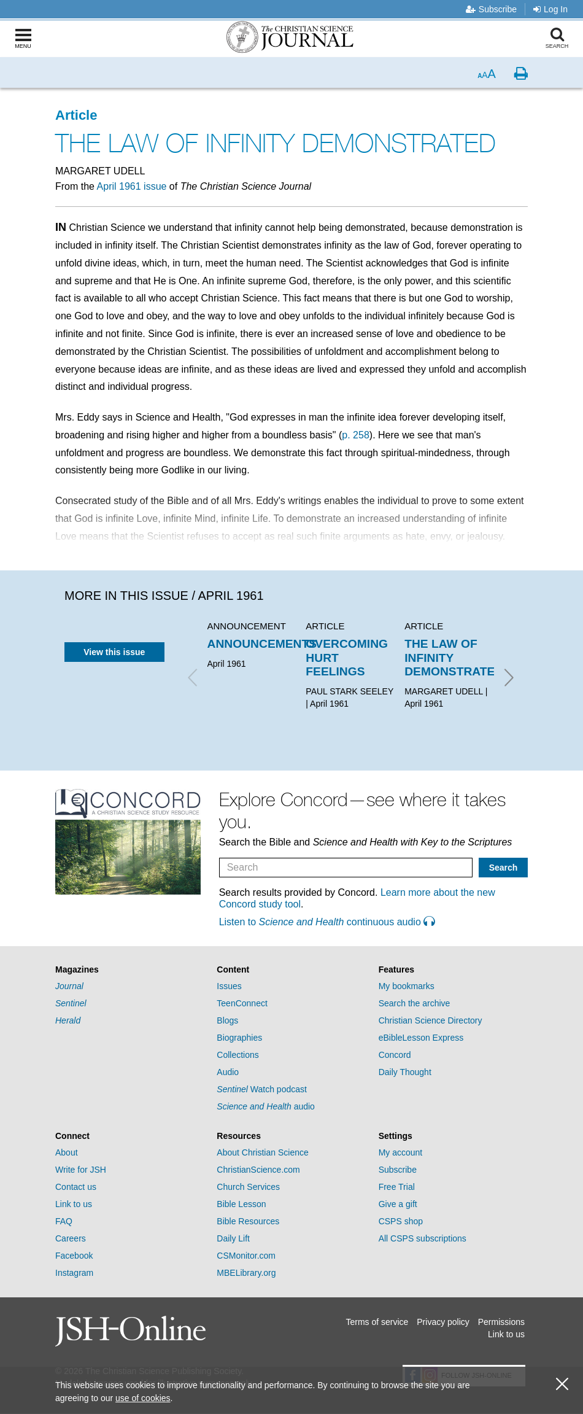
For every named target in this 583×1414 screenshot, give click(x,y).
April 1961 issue (132, 186)
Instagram (74, 1273)
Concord (395, 1055)
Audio (228, 1072)
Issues (229, 986)
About (66, 1152)
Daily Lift (233, 1238)
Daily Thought (405, 1072)
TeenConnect (242, 1003)
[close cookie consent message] (562, 1384)
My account (401, 1152)
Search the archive (414, 1003)
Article (76, 115)
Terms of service (377, 1322)
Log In (550, 9)
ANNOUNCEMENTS (262, 643)
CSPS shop (401, 1221)
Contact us (75, 1187)
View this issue (114, 652)
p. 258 (355, 435)
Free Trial (397, 1187)
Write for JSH (80, 1170)
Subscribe (491, 9)
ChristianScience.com (258, 1170)
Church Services (248, 1187)
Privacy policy (443, 1322)
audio (266, 1106)
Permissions (501, 1322)
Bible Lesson (241, 1204)
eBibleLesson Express (421, 1038)
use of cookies (143, 1398)
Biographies (239, 1038)
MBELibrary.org (246, 1273)
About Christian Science (262, 1152)
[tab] (129, 970)
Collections (237, 1055)
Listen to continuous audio (327, 922)
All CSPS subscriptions (422, 1238)
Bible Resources (248, 1221)
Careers (70, 1238)
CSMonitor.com (246, 1256)
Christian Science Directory (430, 1020)
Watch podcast (262, 1089)
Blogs (227, 1020)
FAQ (63, 1221)
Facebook (74, 1256)
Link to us (73, 1204)
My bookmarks (406, 986)
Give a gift (398, 1204)
